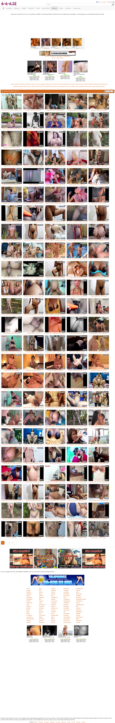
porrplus (53, 620)
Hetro (99, 2)
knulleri (28, 601)
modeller (66, 590)
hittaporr (78, 613)
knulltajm (53, 611)
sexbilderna (54, 597)
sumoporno (29, 617)
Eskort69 (21, 86)
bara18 (78, 622)
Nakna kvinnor (27, 86)
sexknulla (53, 602)
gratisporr (41, 597)
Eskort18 (99, 84)
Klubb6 (94, 84)
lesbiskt (53, 599)
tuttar (77, 592)
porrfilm (53, 594)
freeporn (28, 606)
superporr (78, 610)
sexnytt (53, 592)
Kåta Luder (16, 86)
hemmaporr (67, 610)
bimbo (28, 610)
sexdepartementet (81, 599)
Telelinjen (17, 84)
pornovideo (67, 618)
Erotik (51, 86)
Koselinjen (42, 84)
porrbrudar (66, 594)
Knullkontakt (47, 86)
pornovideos (67, 617)
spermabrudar (30, 618)
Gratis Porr (55, 86)
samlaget (28, 594)
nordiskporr (29, 599)
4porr (40, 594)
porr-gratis (66, 595)
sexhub (78, 615)
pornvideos (67, 613)
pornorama (67, 620)
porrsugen (66, 588)
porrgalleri (66, 592)
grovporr (41, 611)
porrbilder (66, 608)
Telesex (33, 84)
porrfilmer (78, 597)
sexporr (28, 590)
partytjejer (29, 597)
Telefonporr (55, 84)
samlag (28, 620)
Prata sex (37, 84)
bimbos (28, 608)
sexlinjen (78, 595)
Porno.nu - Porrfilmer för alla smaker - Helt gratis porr (57, 56)
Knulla (77, 86)
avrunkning (42, 615)
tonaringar (79, 594)
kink (77, 606)
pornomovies (67, 622)
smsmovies (54, 601)
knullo (28, 613)
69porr (41, 617)
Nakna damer (88, 86)
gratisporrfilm (54, 615)
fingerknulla (67, 601)
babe (27, 611)
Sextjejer (85, 84)
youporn (41, 620)
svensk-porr (42, 604)
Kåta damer (102, 86)
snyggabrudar (80, 604)
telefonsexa (54, 608)
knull (27, 604)
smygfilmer (67, 599)
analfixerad (79, 611)
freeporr (28, 622)
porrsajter (66, 606)
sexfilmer (53, 604)
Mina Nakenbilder (62, 84)
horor (40, 588)
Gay (104, 2)
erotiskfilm (66, 602)
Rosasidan (90, 84)
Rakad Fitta (61, 86)
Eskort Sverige (70, 84)
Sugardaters (82, 86)
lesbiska (28, 592)
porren (28, 595)
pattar (77, 618)
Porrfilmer (73, 86)
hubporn (78, 608)
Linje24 (12, 84)
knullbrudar (29, 602)
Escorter (41, 86)
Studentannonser (35, 86)
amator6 (66, 604)
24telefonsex (79, 588)
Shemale (110, 2)
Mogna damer (95, 86)
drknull (41, 592)
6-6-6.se (35, 722)
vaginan (41, 601)
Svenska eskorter (78, 84)
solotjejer (53, 590)
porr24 (78, 602)
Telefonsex (28, 84)
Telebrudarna (22, 84)
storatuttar (79, 620)
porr (65, 611)
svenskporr (29, 615)
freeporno (41, 622)
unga (40, 602)
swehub (78, 590)
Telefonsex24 (49, 84)
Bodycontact (104, 84)
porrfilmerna (79, 601)
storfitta (53, 588)
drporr (52, 617)
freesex (53, 606)
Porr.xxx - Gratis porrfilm (57, 58)
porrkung (41, 606)
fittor (40, 590)
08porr (53, 618)
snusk (28, 588)
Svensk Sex (67, 86)
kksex (52, 613)
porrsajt (53, 610)
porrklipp (41, 608)
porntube (66, 615)
